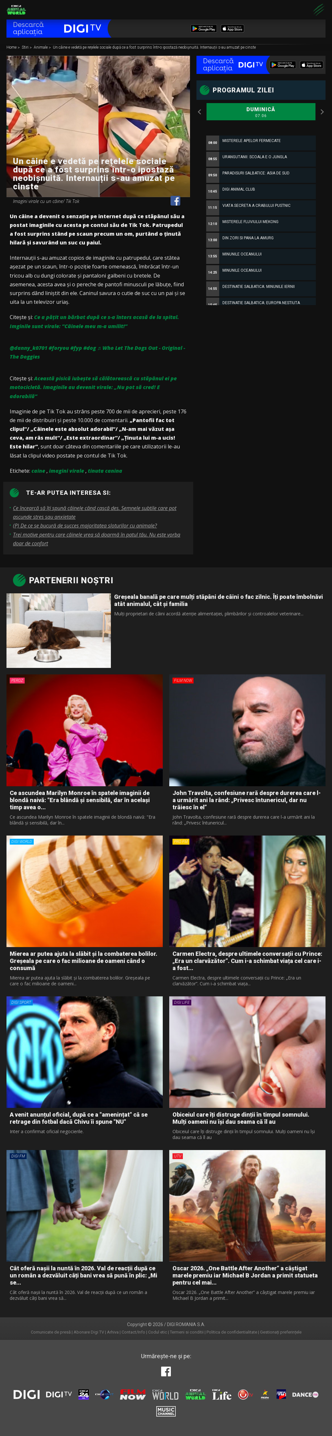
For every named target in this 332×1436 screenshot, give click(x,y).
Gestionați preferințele (281, 1332)
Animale (41, 47)
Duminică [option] (261, 112)
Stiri (26, 47)
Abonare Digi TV (89, 1332)
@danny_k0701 (28, 347)
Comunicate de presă (51, 1332)
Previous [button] (199, 112)
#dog (89, 347)
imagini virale (66, 470)
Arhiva (113, 1332)
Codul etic (157, 1332)
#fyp (76, 347)
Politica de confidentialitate (232, 1332)
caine (38, 470)
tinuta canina (105, 470)
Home (12, 47)
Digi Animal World (16, 9)
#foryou (59, 347)
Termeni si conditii (187, 1332)
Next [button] (322, 112)
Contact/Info (133, 1332)
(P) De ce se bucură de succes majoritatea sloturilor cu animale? (85, 525)
